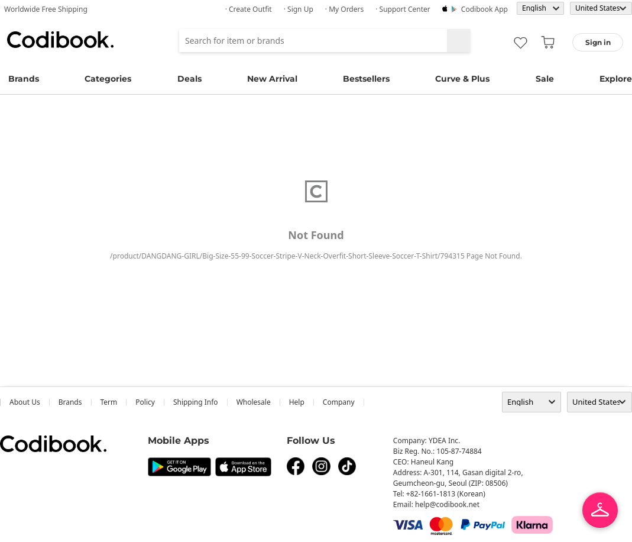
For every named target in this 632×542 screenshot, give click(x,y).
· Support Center (402, 9)
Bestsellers (366, 78)
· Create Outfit (248, 9)
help (296, 402)
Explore (615, 78)
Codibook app (484, 9)
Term (109, 402)
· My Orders (344, 9)
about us (24, 402)
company (339, 402)
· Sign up (298, 9)
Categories (108, 78)
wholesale (253, 402)
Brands (23, 78)
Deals (189, 78)
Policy (145, 402)
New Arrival (272, 78)
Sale (545, 78)
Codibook (60, 39)
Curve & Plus (462, 78)
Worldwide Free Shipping (45, 9)
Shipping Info (195, 402)
